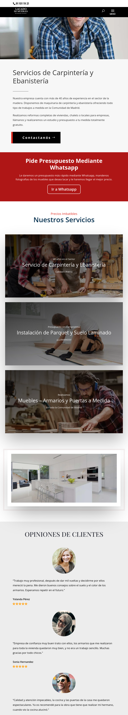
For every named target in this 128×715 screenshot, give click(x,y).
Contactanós (36, 137)
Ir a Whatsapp (64, 189)
